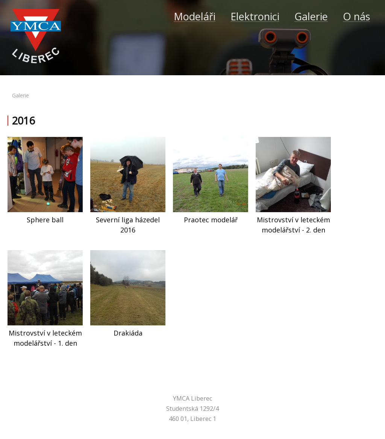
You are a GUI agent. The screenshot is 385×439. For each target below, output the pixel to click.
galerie (20, 95)
